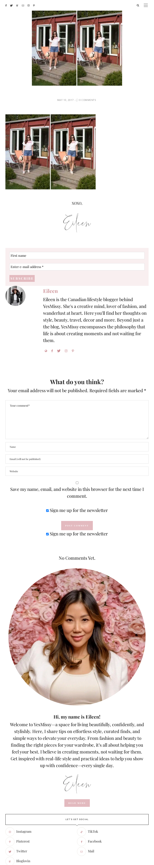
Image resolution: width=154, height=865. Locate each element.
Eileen (50, 222)
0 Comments (87, 32)
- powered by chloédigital (134, 843)
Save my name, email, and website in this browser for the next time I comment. (77, 424)
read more (77, 734)
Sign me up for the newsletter (77, 442)
